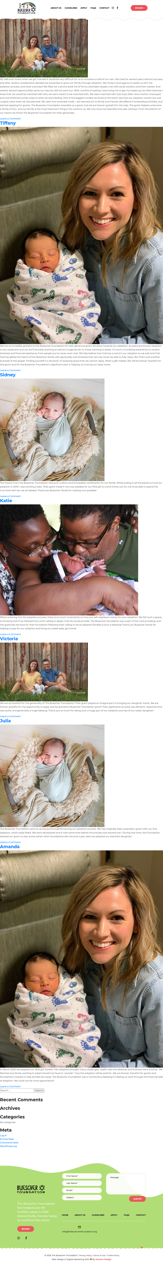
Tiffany (8, 123)
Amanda (10, 846)
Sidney (8, 374)
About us (56, 8)
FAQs (93, 8)
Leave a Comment (10, 118)
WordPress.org (8, 1146)
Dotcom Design (103, 1259)
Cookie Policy (113, 1255)
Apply (83, 8)
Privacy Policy (85, 1255)
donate (139, 8)
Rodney (9, 15)
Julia (5, 720)
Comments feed (9, 1142)
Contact (104, 8)
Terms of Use (99, 1255)
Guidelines (71, 8)
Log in (3, 1135)
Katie (6, 500)
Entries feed (7, 1139)
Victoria (9, 638)
